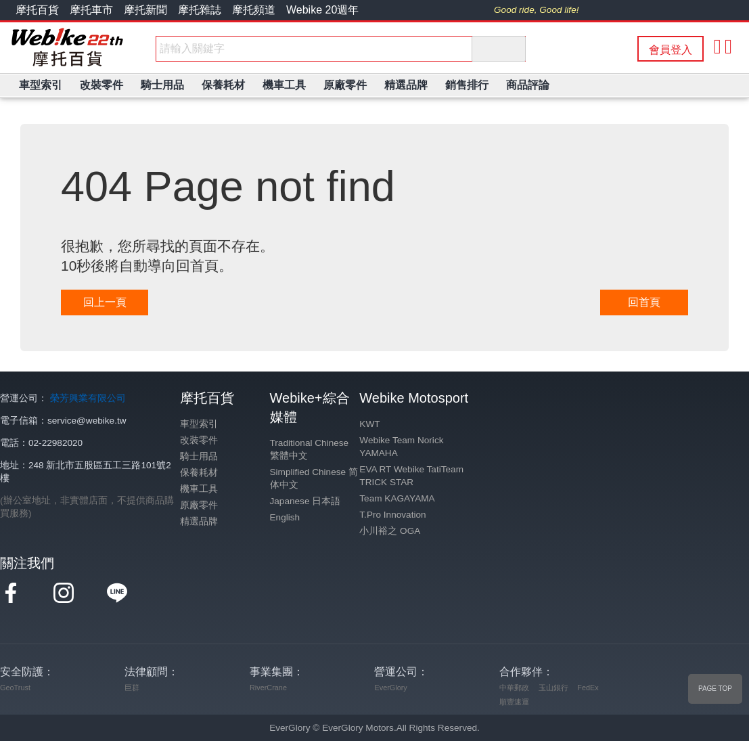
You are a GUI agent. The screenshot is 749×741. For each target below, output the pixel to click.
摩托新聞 (145, 10)
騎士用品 (199, 456)
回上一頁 (105, 302)
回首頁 (644, 302)
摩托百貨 (37, 10)
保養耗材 (199, 473)
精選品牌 (199, 521)
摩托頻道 (253, 10)
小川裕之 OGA (389, 531)
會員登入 (670, 49)
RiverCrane (268, 687)
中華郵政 (514, 687)
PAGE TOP (715, 688)
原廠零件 (199, 505)
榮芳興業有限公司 (88, 398)
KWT (369, 424)
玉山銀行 (553, 687)
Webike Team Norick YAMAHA (401, 446)
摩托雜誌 (199, 10)
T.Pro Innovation (392, 515)
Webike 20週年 (322, 10)
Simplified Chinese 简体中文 (314, 478)
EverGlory (390, 687)
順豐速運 (514, 702)
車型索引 (199, 424)
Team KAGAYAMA (396, 498)
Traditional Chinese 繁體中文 (309, 449)
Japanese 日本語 (305, 501)
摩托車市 (91, 10)
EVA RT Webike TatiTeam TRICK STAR (411, 475)
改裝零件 (199, 440)
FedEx (587, 687)
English (285, 517)
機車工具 (199, 489)
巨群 (131, 687)
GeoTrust (15, 687)
